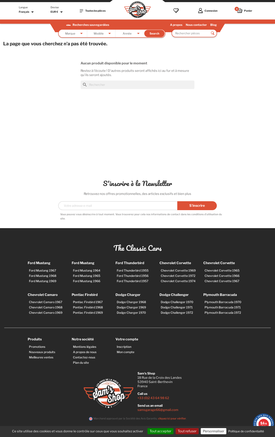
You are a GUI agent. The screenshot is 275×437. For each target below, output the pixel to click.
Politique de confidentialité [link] (246, 431)
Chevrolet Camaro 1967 (45, 302)
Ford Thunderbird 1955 (132, 270)
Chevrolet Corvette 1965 (222, 270)
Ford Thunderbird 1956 (132, 275)
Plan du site (81, 362)
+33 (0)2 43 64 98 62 (153, 398)
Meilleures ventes (41, 357)
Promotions (37, 346)
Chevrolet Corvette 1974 (178, 281)
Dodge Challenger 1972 (177, 312)
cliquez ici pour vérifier (172, 418)
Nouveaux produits (42, 352)
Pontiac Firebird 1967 (88, 302)
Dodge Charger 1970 (131, 312)
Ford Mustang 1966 (86, 281)
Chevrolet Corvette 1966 (222, 275)
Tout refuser (187, 431)
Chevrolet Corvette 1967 (222, 281)
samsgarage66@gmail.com (158, 410)
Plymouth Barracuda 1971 (223, 307)
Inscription (124, 346)
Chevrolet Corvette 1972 (178, 275)
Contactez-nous (84, 357)
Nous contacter (196, 24)
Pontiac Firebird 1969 (88, 312)
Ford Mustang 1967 (42, 270)
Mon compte (125, 352)
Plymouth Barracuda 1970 (223, 302)
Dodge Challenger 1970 (177, 302)
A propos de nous (84, 352)
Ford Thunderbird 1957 (132, 281)
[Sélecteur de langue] (27, 12)
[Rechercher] (137, 84)
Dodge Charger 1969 (131, 307)
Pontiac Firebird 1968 (88, 307)
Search (154, 33)
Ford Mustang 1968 (42, 275)
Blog (213, 24)
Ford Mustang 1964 (86, 270)
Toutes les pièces (93, 10)
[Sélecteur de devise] (57, 12)
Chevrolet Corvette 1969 (178, 270)
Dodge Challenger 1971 (177, 307)
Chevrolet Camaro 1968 (45, 307)
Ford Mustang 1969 (42, 281)
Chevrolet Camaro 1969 (45, 312)
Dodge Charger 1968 (131, 302)
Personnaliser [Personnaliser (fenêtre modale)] (213, 431)
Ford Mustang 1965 (86, 275)
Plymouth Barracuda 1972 (223, 312)
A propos (176, 24)
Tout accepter (160, 431)
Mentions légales (84, 346)
